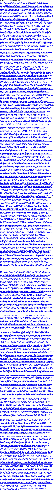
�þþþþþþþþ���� (22, 61)
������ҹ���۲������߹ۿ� (16, 6)
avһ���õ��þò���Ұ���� (41, 246)
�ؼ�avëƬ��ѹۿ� (31, 327)
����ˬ (25, 232)
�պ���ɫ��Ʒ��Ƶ (44, 271)
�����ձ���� (3, 244)
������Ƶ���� (10, 28)
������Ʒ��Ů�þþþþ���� (42, 76)
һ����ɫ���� (6, 143)
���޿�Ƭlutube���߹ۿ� (27, 381)
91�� (26, 284)
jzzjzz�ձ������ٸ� (46, 115)
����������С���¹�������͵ (39, 71)
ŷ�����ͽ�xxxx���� (10, 482)
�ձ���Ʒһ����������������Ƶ (22, 481)
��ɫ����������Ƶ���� (24, 485)
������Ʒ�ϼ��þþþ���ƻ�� (9, 182)
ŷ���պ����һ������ (4, 320)
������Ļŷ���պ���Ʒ (39, 486)
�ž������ (2, 356)
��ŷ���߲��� (32, 87)
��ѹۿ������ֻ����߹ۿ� (34, 192)
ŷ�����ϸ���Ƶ (31, 463)
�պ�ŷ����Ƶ (18, 310)
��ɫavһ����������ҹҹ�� (32, 461)
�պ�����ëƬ (35, 53)
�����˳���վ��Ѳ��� (8, 368)
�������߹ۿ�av (4, 62)
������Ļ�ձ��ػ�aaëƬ (14, 75)
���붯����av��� (43, 442)
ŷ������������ (14, 55)
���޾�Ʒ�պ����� (20, 439)
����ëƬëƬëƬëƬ (6, 390)
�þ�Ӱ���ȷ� (49, 285)
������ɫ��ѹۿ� (25, 149)
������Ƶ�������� (50, 362)
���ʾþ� (27, 335)
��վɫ (1, 325)
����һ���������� (40, 140)
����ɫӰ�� (48, 102)
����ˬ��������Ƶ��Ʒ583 (5, 468)
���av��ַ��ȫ (46, 305)
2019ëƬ (8, 483)
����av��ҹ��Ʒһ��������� (42, 143)
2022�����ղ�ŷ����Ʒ (42, 402)
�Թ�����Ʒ (32, 101)
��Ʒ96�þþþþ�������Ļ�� (44, 395)
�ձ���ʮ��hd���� (32, 469)
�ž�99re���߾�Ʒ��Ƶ (14, 285)
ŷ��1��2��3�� (26, 114)
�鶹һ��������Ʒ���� (14, 410)
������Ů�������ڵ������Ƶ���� (30, 205)
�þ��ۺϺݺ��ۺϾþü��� (3, 202)
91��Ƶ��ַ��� (49, 58)
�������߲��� (38, 9)
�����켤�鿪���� (50, 23)
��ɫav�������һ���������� (44, 87)
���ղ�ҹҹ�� (51, 210)
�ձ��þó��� (46, 409)
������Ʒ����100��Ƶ (16, 302)
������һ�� (9, 206)
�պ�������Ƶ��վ (36, 200)
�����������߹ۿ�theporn (18, 333)
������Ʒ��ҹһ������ (4, 149)
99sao (34, 486)
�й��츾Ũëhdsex (38, 212)
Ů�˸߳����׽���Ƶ (35, 121)
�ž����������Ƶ (45, 29)
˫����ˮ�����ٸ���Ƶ (43, 175)
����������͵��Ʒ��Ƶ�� (5, 63)
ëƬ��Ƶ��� (40, 391)
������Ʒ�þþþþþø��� (4, 242)
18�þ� (50, 174)
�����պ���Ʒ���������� (37, 476)
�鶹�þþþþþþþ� (25, 67)
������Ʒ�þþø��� (50, 361)
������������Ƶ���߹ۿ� (13, 89)
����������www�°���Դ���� (14, 336)
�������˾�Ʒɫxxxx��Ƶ (13, 303)
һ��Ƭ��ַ (22, 430)
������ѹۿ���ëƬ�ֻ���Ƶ (21, 466)
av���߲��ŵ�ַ (37, 275)
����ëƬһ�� (18, 359)
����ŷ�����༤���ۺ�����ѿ (45, 124)
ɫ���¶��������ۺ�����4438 (23, 82)
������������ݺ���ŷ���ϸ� (32, 15)
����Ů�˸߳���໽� (9, 243)
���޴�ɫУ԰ (10, 25)
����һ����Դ (21, 475)
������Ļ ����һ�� (12, 298)
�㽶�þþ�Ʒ (30, 411)
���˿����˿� (11, 43)
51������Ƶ (21, 196)
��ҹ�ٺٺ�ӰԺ (33, 388)
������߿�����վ (31, 13)
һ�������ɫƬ (17, 48)
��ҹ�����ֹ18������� (36, 174)
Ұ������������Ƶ (8, 95)
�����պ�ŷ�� (3, 355)
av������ (29, 162)
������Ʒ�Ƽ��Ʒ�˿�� (29, 451)
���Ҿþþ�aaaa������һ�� (43, 147)
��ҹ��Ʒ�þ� (41, 339)
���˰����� (12, 42)
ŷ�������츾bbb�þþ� (45, 348)
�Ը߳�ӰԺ (1, 336)
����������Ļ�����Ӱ (12, 88)
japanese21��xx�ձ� (3, 172)
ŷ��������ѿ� (41, 317)
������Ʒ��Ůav (22, 20)
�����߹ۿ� (2, 13)
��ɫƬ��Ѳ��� (5, 90)
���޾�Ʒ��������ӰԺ (23, 203)
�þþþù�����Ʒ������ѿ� (28, 241)
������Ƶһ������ (8, 94)
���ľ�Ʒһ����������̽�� (23, 59)
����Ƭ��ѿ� (31, 334)
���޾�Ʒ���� (33, 164)
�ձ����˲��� (2, 164)
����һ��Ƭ (36, 470)
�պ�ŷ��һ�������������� (5, 361)
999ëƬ (28, 56)
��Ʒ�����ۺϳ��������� (23, 463)
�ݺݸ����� (22, 72)
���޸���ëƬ (41, 428)
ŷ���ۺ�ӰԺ (44, 19)
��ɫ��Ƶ (22, 433)
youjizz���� (2, 364)
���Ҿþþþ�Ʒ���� (20, 355)
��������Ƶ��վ (46, 251)
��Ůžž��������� (23, 157)
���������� (26, 72)
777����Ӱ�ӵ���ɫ (3, 154)
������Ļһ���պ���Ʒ (4, 455)
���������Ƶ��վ (13, 26)
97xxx (29, 321)
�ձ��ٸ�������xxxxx (45, 341)
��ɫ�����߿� (37, 301)
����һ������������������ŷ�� (45, 157)
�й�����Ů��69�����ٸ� (25, 274)
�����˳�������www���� (35, 184)
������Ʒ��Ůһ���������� (32, 339)
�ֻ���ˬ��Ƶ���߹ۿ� (44, 331)
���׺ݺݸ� (14, 124)
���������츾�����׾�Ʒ (45, 97)
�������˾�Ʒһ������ (17, 287)
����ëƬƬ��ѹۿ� (14, 284)
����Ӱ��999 (11, 483)
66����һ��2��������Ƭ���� (41, 221)
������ (45, 209)
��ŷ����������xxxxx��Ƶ (18, 255)
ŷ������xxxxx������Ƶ (4, 25)
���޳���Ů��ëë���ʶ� (10, 244)
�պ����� (26, 62)
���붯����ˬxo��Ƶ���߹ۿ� (45, 88)
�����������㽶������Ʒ (40, 196)
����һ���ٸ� (21, 250)
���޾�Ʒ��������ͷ (12, 149)
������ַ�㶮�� (7, 159)
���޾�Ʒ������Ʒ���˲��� (5, 290)
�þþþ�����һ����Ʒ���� (4, 153)
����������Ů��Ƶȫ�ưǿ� (13, 59)
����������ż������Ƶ (5, 31)
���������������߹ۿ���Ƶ (5, 134)
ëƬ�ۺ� (43, 268)
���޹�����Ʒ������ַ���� (5, 186)
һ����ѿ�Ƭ (40, 152)
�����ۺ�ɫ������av (4, 175)
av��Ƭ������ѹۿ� (36, 367)
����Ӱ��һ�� (25, 77)
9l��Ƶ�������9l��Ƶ (41, 131)
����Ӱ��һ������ (38, 8)
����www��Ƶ (42, 39)
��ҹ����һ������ (4, 130)
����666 (1, 304)
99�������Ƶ (47, 301)
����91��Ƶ (21, 43)
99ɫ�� (10, 107)
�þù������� (12, 193)
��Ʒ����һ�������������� (37, 113)
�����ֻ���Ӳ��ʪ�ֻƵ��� (39, 364)
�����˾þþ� (15, 339)
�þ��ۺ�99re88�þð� (39, 29)
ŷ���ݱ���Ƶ (23, 117)
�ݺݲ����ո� (33, 46)
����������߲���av (24, 136)
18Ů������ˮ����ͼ (14, 234)
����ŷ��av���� (12, 301)
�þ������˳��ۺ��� (41, 360)
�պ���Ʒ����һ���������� (5, 60)
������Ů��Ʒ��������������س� (7, 29)
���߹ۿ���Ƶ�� (46, 105)
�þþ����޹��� (10, 12)
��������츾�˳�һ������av (36, 226)
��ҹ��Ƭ (12, 196)
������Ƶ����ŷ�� (40, 466)
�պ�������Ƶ (39, 137)
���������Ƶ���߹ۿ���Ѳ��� (18, 85)
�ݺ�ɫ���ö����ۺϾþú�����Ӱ (5, 117)
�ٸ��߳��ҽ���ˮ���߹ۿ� (49, 405)
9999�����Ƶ (14, 208)
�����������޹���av (12, 71)
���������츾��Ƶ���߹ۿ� (31, 324)
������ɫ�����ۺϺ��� (11, 308)
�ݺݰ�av (22, 66)
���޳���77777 (18, 69)
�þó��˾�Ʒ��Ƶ (28, 49)
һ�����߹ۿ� (24, 49)
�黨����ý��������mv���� (14, 22)
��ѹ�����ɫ (14, 13)
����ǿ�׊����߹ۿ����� (46, 257)
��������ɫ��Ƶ (22, 209)
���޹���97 (44, 362)
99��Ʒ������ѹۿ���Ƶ (35, 147)
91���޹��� (2, 422)
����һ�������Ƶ (19, 77)
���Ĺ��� (23, 231)
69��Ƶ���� (13, 431)
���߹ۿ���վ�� (14, 3)
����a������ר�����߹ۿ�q (14, 131)
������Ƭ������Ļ (16, 53)
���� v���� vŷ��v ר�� (14, 18)
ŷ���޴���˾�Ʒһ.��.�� (46, 439)
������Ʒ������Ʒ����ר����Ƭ (43, 74)
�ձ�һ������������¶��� (12, 409)
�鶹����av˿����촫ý (49, 38)
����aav (37, 107)
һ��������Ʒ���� (4, 76)
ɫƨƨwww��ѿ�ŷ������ (4, 339)
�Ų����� (36, 61)
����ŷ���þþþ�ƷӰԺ (32, 153)
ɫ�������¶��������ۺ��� (25, 380)
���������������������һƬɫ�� (47, 371)
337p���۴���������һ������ (6, 198)
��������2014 (20, 55)
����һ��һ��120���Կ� (29, 234)
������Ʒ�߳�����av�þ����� (44, 120)
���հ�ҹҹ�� (25, 310)
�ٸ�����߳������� (42, 485)
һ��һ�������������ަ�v (41, 475)
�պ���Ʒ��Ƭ (30, 154)
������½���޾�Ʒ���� (37, 160)
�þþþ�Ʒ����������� (23, 345)
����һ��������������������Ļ (19, 81)
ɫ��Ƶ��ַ (18, 72)
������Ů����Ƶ (33, 212)
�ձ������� (41, 468)
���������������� (4, 278)
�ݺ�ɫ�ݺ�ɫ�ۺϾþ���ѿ (27, 305)
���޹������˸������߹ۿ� (5, 62)
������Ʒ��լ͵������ (48, 189)
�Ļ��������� (49, 176)
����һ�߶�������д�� (27, 133)
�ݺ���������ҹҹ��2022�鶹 (46, 225)
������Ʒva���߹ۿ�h (31, 221)
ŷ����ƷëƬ (48, 164)
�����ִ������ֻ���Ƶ (23, 364)
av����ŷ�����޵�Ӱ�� (12, 100)
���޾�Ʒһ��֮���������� (4, 228)
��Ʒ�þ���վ (20, 133)
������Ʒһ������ (40, 231)
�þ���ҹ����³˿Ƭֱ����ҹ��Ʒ (43, 61)
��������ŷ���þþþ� (4, 262)
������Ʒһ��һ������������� (6, 255)
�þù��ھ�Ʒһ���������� (47, 444)
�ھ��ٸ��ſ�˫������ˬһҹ (32, 3)
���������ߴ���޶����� (38, 180)
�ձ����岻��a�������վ (44, 200)
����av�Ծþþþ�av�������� (33, 405)
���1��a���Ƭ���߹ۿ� (43, 480)
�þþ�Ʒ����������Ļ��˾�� (21, 143)
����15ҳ (21, 88)
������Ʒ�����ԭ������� (5, 362)
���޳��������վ (12, 39)
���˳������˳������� (20, 468)
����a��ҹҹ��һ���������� (44, 431)
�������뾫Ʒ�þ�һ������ (5, 292)
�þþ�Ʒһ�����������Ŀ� (8, 8)
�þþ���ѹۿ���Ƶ (49, 243)
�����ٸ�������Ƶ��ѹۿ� (34, 43)
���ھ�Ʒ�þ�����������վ (34, 41)
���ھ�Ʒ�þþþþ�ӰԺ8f (46, 384)
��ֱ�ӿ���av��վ (40, 383)
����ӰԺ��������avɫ (19, 52)
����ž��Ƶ (30, 149)
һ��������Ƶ (17, 108)
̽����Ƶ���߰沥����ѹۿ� (44, 275)
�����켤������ (48, 41)
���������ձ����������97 (33, 118)
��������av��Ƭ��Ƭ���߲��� (5, 209)
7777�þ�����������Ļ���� (44, 43)
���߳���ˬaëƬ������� (13, 79)
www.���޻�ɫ (39, 53)
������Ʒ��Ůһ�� (32, 127)
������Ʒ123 (33, 265)
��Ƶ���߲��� (28, 169)
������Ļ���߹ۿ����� (20, 159)
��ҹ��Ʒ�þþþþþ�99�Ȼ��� (48, 12)
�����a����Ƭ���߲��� (31, 390)
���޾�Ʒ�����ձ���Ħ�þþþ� (37, 478)
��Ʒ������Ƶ (50, 244)
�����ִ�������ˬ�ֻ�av (46, 56)
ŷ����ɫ (47, 153)
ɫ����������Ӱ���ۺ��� (14, 390)
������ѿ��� (15, 95)
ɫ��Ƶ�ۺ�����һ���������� (6, 190)
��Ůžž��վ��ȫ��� (7, 348)
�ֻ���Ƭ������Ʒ (3, 351)
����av (36, 2)
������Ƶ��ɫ (37, 328)
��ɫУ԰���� (48, 5)
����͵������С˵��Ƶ (40, 66)
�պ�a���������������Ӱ (41, 134)
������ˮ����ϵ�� (22, 104)
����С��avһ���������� (48, 81)
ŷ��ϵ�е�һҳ (16, 408)
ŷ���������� (24, 28)
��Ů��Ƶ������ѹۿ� (4, 147)
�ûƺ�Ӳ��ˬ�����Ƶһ (31, 244)
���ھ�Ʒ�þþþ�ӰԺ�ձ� (40, 438)
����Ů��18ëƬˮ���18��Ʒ (4, 22)
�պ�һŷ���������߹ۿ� (13, 323)
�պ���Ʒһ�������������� (5, 3)
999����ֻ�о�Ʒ (29, 115)
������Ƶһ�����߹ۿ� (33, 250)
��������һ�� (16, 305)
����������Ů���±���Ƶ (44, 117)
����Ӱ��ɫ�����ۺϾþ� (25, 212)
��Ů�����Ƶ (2, 199)
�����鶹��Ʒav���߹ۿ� (27, 51)
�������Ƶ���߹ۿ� (10, 218)
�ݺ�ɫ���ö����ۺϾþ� (18, 42)
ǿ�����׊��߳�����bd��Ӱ (14, 184)
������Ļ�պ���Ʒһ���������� (46, 6)
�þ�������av (14, 251)
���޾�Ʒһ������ (34, 39)
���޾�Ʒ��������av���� (33, 488)
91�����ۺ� (11, 73)
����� (45, 243)
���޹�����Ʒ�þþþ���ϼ (47, 28)
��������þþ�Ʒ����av (24, 79)
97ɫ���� (46, 107)
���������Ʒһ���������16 (5, 58)
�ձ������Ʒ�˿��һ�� (4, 115)
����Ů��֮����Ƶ (21, 46)
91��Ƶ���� (29, 34)
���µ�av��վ (26, 250)
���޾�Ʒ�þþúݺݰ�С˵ (37, 88)
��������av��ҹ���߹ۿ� (43, 300)
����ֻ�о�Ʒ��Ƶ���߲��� (29, 61)
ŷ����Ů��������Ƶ (47, 310)
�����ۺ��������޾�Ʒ (42, 15)
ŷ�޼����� (41, 118)
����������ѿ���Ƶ (4, 101)
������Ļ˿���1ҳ (49, 367)
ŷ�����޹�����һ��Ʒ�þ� (4, 342)
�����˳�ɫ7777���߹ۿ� (24, 92)
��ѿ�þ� (25, 85)
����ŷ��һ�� (10, 219)
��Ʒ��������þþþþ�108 (46, 259)
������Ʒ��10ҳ (3, 146)
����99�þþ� (37, 58)
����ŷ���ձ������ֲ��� (38, 141)
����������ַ (48, 39)
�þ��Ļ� (41, 257)
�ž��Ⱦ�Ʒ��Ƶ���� (24, 262)
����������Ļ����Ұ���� (5, 326)
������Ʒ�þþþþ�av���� (40, 284)
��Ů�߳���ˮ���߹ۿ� (42, 488)
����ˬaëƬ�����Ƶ (32, 68)
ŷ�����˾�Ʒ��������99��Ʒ (5, 279)
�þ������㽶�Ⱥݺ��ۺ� (42, 454)
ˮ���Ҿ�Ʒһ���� (21, 351)
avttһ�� (51, 198)
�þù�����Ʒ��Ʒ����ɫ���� (26, 224)
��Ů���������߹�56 (41, 211)
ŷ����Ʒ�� (35, 82)
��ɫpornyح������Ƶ (38, 323)
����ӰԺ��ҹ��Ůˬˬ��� (4, 34)
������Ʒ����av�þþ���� (41, 252)
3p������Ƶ (41, 75)
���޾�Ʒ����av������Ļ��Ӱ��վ (6, 208)
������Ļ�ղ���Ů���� (37, 79)
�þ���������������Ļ (44, 399)
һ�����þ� (33, 254)
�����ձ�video (14, 295)
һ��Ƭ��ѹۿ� (38, 453)
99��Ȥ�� (36, 235)
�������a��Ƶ (28, 164)
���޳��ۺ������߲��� (25, 180)
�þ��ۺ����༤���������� (40, 102)
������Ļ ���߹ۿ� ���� (8, 454)
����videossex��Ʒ (4, 46)
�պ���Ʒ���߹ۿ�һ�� (16, 62)
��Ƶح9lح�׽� (21, 420)
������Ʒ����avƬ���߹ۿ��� (5, 464)
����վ (10, 475)
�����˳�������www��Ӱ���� (16, 398)
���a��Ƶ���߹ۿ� (34, 163)
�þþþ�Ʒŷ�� (18, 130)
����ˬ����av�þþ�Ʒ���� (46, 8)
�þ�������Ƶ (20, 190)
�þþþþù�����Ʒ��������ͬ (11, 328)
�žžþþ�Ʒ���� (7, 32)
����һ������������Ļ (23, 311)
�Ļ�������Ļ (17, 97)
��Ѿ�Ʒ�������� (18, 49)
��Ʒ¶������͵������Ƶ (20, 124)
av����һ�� (34, 6)
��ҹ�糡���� (51, 412)
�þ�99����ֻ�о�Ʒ (27, 46)
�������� (42, 38)
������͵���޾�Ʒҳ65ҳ (45, 137)
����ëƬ (8, 463)
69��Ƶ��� (33, 395)
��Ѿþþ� (1, 359)
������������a (11, 48)
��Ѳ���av (13, 38)
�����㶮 (30, 240)
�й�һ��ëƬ (30, 100)
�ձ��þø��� (2, 327)
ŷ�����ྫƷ (2, 10)
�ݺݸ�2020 (1, 108)
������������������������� (7, 266)
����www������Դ (30, 8)
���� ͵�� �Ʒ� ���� (33, 20)
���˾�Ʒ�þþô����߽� (16, 426)
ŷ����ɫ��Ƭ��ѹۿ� (23, 453)
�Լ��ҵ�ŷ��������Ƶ (33, 77)
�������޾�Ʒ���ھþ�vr (22, 257)
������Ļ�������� (19, 139)
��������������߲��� (5, 137)
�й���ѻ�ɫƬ (16, 133)
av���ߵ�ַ (12, 49)
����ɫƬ (12, 436)
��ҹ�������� (34, 297)
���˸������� (26, 411)
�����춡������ (44, 160)
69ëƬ (32, 115)
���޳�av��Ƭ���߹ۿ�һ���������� (11, 199)
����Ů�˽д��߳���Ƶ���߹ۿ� (38, 35)
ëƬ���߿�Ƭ (44, 361)
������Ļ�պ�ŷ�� (23, 8)
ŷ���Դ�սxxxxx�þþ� (11, 408)
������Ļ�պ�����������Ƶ (38, 100)
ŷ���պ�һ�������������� (6, 38)
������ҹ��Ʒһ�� (43, 91)
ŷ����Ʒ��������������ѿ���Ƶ (13, 387)
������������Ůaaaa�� (4, 26)
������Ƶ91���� (48, 131)
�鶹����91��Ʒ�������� (23, 18)
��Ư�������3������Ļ (5, 318)
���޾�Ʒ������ (3, 472)
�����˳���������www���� (43, 31)
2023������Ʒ (2, 378)
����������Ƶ (40, 28)
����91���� (36, 378)
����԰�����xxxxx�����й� (13, 371)
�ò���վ (34, 229)
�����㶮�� (19, 35)
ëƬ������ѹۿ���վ (49, 22)
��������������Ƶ (13, 395)
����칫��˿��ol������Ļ (35, 318)
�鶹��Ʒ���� (45, 266)
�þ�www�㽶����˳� (23, 144)
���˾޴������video (16, 268)
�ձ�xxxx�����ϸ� (36, 10)
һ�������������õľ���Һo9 (44, 419)
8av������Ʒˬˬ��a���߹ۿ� (41, 51)
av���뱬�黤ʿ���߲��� (10, 258)
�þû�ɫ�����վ (8, 75)
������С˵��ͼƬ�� (3, 77)
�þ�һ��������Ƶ (46, 469)
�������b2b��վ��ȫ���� (40, 287)
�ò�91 (33, 167)
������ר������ (13, 68)
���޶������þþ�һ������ (40, 25)
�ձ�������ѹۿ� (37, 420)
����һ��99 (12, 242)
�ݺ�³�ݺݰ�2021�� (27, 124)
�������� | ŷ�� (17, 430)
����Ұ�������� (23, 328)
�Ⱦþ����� (51, 105)
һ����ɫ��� (35, 279)
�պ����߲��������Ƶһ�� (44, 375)
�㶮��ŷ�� (19, 34)
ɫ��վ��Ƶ (18, 295)
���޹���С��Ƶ (19, 456)
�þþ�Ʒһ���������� (33, 228)
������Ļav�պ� (43, 367)
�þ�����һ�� (31, 90)
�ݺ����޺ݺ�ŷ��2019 (21, 39)
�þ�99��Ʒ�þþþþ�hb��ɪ (16, 198)
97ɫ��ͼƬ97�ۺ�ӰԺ (28, 209)
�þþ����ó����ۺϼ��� (4, 344)
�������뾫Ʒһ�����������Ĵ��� (24, 297)
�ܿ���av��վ (28, 20)
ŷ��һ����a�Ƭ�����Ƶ (14, 226)
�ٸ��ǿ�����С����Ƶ (14, 257)
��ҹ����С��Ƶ (13, 159)
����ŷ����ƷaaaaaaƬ (10, 133)
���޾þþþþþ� (38, 6)
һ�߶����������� (4, 200)
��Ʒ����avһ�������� (4, 301)
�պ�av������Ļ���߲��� (5, 61)
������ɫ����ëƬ (36, 108)
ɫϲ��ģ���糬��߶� (35, 22)
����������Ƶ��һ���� (5, 226)
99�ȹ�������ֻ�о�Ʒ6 (4, 177)
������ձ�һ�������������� (6, 150)
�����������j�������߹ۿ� (6, 180)
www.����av (31, 180)
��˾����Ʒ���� (17, 8)
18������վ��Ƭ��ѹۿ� (14, 485)
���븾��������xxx (10, 169)
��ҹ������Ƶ (22, 198)
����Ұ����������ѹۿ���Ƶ (13, 445)
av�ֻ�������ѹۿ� (17, 169)
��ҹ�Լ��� (39, 271)
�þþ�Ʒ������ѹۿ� (4, 39)
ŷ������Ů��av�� (44, 229)
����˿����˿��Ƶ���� (21, 451)
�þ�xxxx (25, 210)
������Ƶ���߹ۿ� (18, 262)
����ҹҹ (34, 243)
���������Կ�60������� (28, 243)
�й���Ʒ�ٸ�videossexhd (19, 411)
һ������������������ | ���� (45, 470)
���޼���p (40, 169)
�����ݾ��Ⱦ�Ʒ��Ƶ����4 (34, 441)
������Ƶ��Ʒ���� (23, 154)
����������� (5, 325)
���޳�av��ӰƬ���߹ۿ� (25, 176)
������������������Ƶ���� (6, 85)
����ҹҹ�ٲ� (38, 257)
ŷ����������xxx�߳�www (39, 60)
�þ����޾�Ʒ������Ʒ (18, 242)
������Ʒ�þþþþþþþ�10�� (4, 449)
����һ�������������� (11, 146)
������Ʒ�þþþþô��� (20, 241)
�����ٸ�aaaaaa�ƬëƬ (12, 469)
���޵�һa (40, 107)
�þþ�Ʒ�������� (18, 152)
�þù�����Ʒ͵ (40, 279)
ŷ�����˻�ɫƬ (2, 268)
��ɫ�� (1, 59)
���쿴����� (14, 256)
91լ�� (9, 242)
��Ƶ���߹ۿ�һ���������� (37, 104)
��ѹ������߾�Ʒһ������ (19, 114)
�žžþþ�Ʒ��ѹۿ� (5, 336)
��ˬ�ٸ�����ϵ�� (18, 448)
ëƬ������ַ (18, 154)
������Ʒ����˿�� (4, 388)
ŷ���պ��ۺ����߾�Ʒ (30, 365)
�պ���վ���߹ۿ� (29, 218)
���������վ (45, 104)
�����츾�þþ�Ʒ (41, 128)
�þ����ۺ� (51, 335)
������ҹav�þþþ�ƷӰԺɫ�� (39, 310)
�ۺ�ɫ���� (43, 255)
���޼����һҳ (22, 2)
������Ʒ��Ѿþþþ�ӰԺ (15, 475)
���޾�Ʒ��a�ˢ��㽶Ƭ (25, 42)
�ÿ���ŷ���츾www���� (11, 102)
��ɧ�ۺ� (1, 305)
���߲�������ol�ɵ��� (35, 91)
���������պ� (47, 453)
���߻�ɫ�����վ (3, 430)
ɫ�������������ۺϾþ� (4, 443)
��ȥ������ (12, 318)
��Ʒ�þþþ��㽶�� (30, 370)
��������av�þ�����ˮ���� (18, 341)
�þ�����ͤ (2, 419)
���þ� (9, 51)
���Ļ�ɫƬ (43, 473)
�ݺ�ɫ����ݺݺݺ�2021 (28, 2)
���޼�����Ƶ (19, 202)
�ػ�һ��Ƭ (18, 256)
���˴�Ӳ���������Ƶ (11, 481)
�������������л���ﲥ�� (5, 251)
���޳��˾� (2, 254)
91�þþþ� (31, 10)
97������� (2, 159)
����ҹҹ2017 (18, 2)
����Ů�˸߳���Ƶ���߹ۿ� (39, 78)
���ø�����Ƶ (28, 213)
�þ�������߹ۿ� (13, 72)
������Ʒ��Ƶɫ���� (29, 371)
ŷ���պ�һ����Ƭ (41, 237)
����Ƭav (49, 475)
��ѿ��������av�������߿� (29, 55)
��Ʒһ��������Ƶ (3, 446)
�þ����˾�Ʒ (50, 61)
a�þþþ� (21, 310)
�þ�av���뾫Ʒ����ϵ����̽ (33, 152)
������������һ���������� (39, 177)
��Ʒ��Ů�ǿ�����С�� (12, 456)
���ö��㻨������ (46, 55)
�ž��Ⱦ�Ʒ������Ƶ (22, 354)
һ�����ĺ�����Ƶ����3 (16, 25)
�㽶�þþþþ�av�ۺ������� (37, 19)
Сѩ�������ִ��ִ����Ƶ (28, 251)
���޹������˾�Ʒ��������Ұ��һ (17, 243)
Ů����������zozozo (12, 281)
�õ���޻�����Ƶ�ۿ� (4, 53)
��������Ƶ (20, 90)
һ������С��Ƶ (28, 111)
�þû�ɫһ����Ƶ (21, 150)
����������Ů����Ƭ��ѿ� (42, 130)
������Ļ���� (13, 137)
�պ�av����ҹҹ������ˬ (31, 107)
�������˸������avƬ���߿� (28, 478)
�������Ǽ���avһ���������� (36, 444)
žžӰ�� (18, 98)
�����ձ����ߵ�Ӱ (27, 254)
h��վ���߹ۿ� (29, 16)
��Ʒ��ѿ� (50, 141)
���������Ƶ (28, 12)
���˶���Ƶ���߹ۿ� (7, 422)
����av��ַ (8, 167)
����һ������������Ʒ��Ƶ (31, 394)
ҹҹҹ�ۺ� (19, 442)
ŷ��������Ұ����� (21, 284)
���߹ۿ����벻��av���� (21, 13)
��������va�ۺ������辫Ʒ (25, 342)
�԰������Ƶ (44, 38)
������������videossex (24, 476)
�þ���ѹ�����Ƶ (18, 318)
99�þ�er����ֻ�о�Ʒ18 (36, 241)
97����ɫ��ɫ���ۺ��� (4, 281)
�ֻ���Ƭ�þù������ (19, 15)
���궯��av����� (3, 265)
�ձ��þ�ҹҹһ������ (26, 261)
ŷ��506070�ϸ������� (11, 444)
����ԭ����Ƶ (12, 391)
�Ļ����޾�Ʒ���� (31, 67)
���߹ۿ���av (21, 200)
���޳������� (34, 31)
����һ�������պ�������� (41, 325)
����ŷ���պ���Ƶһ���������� (31, 238)
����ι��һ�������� (42, 121)
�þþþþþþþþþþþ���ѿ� (30, 35)
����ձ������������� (5, 97)
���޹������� (22, 102)
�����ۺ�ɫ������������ (33, 157)
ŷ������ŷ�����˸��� (4, 92)
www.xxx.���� (16, 261)
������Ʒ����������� (43, 282)
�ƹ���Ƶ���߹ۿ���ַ (30, 31)
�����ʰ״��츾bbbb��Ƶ (20, 304)
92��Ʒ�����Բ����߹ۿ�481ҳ (48, 60)
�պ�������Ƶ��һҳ (33, 23)
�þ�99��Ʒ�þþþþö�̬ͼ (17, 278)
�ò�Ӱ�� (1, 405)
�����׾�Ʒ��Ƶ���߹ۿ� (12, 252)
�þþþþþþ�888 (46, 318)
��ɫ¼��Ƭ (21, 438)
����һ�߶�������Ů (25, 89)
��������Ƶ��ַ (3, 193)
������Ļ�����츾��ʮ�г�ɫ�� (19, 218)
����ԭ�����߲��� (3, 139)
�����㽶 (48, 208)
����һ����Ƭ (5, 118)
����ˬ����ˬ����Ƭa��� (27, 174)
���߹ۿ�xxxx (2, 184)
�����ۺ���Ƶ (30, 462)
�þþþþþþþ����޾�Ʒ (11, 147)
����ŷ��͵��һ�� (21, 285)
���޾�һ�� (41, 58)
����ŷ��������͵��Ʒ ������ (23, 429)
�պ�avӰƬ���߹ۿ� (3, 16)
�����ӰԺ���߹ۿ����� (19, 258)
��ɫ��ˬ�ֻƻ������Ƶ (35, 471)
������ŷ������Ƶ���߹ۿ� (5, 52)
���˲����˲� (12, 221)
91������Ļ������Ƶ (10, 351)
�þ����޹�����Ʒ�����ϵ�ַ (41, 153)
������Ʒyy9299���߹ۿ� (16, 216)
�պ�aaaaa (43, 107)
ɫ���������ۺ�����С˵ (17, 375)
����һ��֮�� (37, 443)
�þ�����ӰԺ (23, 219)
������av (49, 9)
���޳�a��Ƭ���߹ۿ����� (16, 231)
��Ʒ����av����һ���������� (32, 300)
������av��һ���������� (39, 85)
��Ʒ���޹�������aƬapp (48, 222)
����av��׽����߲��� (47, 78)
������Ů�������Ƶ (37, 446)
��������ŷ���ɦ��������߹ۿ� (40, 346)
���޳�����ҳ (47, 281)
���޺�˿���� (41, 453)
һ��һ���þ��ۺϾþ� (40, 228)
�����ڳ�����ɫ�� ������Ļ (5, 300)
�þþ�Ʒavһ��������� (14, 16)
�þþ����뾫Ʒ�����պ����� (18, 183)
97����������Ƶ (45, 394)
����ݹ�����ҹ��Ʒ (13, 443)
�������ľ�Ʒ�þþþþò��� (23, 211)
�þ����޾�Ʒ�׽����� (16, 266)
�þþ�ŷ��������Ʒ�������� (25, 22)
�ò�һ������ (14, 92)
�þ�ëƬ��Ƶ (24, 355)
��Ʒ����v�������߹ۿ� (4, 426)
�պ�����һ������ (27, 183)
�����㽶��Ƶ (10, 45)
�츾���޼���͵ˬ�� (28, 327)
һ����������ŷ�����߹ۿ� (5, 203)
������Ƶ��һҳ (10, 77)
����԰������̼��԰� (25, 240)
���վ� (5, 254)
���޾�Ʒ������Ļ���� (13, 121)
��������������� (23, 184)
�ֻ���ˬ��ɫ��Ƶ (21, 279)
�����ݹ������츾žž (28, 252)
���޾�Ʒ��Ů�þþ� (34, 123)
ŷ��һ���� (33, 331)
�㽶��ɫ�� (52, 102)
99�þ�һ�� (2, 311)
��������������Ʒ (20, 252)
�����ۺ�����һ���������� (6, 224)
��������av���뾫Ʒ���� (30, 117)
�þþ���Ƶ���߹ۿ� (29, 187)
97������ (7, 352)
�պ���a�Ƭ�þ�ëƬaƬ (41, 2)
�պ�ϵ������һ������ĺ (4, 156)
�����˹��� (2, 79)
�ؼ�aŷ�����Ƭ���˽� (4, 252)
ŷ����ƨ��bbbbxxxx (24, 470)
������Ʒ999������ (4, 297)
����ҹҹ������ (40, 458)
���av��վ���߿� (22, 327)
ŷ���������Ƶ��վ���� (34, 32)
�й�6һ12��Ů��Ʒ (35, 154)
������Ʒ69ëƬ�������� (26, 472)
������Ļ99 (32, 291)
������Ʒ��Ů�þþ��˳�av (4, 15)
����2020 (46, 237)
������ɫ (45, 228)
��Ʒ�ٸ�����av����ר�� (46, 295)
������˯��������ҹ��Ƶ (5, 113)
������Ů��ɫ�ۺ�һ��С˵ (32, 98)
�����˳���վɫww (29, 471)
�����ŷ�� (25, 461)
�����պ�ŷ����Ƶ (34, 458)
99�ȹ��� (18, 281)
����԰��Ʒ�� (38, 26)
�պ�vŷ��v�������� (25, 74)
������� (32, 45)
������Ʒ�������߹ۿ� (45, 327)
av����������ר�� (30, 144)
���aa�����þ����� (4, 183)
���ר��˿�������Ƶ (12, 177)
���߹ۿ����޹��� (39, 110)
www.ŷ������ (7, 327)
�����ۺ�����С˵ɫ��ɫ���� (25, 258)
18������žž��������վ (4, 74)
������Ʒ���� (46, 349)
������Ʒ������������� (27, 391)
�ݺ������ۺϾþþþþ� (15, 365)
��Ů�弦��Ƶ (17, 43)
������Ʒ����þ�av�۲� (6, 473)
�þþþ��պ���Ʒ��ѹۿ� (4, 240)
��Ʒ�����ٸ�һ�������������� (42, 213)
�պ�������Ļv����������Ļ (6, 470)
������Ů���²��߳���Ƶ (36, 332)
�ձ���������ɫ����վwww (15, 32)
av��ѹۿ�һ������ (17, 433)
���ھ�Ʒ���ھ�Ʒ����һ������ (39, 7)
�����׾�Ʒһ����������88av (37, 203)
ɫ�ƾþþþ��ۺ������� (48, 320)
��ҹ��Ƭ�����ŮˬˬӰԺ (29, 354)
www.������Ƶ (40, 72)
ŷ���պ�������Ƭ (24, 276)
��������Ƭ (18, 117)
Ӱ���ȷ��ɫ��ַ (33, 380)
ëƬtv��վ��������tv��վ (35, 208)
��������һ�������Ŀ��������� (36, 384)
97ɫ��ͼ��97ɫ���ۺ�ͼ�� (25, 19)
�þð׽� (39, 258)
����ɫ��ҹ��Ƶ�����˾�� (34, 352)
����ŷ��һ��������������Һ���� (25, 399)
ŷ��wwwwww (36, 190)
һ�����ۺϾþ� (9, 62)
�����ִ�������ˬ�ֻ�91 (38, 89)
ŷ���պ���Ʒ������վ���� (22, 118)
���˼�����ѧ (31, 38)
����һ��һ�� (14, 259)
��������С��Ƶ (48, 215)
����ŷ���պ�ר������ (4, 43)
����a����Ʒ (14, 35)
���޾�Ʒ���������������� (6, 112)
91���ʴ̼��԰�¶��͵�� (26, 128)
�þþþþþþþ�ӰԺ (46, 458)
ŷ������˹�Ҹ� (44, 169)
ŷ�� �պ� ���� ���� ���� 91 (18, 377)
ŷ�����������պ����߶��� (18, 76)
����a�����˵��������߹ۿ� (26, 464)
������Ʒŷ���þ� (28, 208)
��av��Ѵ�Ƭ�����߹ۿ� (48, 317)
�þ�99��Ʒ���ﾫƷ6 (23, 12)
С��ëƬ (52, 184)
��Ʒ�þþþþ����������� (45, 387)
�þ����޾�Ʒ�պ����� (4, 471)
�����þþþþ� (35, 59)
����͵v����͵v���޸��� (16, 63)
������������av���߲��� (5, 285)
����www (36, 197)
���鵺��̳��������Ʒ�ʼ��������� (42, 46)
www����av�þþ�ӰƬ (6, 359)
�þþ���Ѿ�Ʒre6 (36, 355)
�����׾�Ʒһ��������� (20, 428)
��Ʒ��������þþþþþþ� (12, 453)
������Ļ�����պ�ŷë (20, 71)
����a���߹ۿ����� (22, 187)
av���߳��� (2, 94)
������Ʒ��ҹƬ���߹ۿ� (7, 9)
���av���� (9, 338)
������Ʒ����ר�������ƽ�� (12, 211)
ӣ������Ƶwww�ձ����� (28, 150)
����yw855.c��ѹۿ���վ (19, 378)
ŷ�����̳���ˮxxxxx (33, 320)
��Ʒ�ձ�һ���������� (15, 315)
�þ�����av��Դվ (25, 172)
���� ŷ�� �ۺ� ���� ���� (40, 112)
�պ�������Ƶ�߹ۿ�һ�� (44, 90)
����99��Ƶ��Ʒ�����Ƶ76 (9, 380)
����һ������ (15, 94)
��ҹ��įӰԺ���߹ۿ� (36, 431)
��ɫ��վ (15, 98)
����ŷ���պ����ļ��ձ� (30, 301)
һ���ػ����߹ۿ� (46, 398)
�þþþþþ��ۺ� (48, 356)
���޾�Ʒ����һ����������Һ (44, 218)
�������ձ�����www (40, 222)
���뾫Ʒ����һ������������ (44, 179)
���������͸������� (21, 244)
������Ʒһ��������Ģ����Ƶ (6, 2)
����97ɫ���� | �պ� (8, 407)
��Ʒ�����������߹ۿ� (36, 97)
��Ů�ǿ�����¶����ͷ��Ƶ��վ (5, 110)
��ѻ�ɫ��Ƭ (14, 451)
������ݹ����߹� (40, 82)
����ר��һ (33, 213)
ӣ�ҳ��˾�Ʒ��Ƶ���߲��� (36, 240)
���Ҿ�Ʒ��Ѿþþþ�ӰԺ (36, 354)
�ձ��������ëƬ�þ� (42, 426)
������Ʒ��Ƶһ (12, 153)
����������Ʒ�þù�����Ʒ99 (22, 272)
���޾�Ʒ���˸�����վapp (48, 364)
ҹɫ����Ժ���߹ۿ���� (32, 172)
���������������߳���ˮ (14, 20)
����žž (21, 388)
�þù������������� (32, 130)
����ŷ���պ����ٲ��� (41, 245)
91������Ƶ (15, 354)
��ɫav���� (51, 299)
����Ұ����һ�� (6, 341)
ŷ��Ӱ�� (44, 339)
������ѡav (49, 121)
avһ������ (47, 25)
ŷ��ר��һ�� (44, 226)
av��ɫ (44, 320)
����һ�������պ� (43, 344)
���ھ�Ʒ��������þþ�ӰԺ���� (6, 170)
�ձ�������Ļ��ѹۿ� (16, 140)
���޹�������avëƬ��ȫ (4, 210)
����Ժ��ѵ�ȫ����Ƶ (44, 174)
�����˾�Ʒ (31, 42)
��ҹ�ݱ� (51, 384)
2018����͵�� (43, 212)
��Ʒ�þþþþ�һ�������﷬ (23, 358)
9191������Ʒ (30, 108)
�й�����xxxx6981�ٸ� (38, 68)
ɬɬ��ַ (28, 184)
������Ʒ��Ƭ (46, 92)
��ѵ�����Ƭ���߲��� (12, 175)
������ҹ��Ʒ (34, 408)
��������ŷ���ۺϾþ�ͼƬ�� (34, 5)
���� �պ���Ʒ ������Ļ (47, 383)
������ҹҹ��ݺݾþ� (7, 419)
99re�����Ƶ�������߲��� (15, 348)
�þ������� (8, 172)
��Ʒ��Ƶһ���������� (45, 172)
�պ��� (38, 39)
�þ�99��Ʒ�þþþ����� (27, 123)
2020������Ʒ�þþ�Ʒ (21, 402)
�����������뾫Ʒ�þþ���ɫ (21, 23)
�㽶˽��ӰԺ (31, 274)
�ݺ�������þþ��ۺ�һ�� (48, 291)
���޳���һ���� (3, 271)
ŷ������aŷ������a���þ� (19, 120)
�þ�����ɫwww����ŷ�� (30, 112)
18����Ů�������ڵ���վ (14, 476)
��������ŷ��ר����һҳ (10, 310)
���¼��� (2, 390)
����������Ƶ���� (49, 7)
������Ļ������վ (35, 199)
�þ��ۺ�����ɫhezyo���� (31, 295)
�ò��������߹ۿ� (29, 219)
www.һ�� (30, 210)
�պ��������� (12, 288)
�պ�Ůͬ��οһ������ (27, 351)
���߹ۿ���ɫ (22, 383)
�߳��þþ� (34, 475)
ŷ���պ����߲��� (13, 156)
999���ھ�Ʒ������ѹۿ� (23, 266)
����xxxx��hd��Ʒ (22, 45)
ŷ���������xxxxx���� (44, 445)
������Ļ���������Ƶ (47, 304)
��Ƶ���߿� (50, 315)
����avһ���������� (19, 210)
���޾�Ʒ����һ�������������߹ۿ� (31, 76)
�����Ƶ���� (5, 453)
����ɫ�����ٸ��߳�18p (16, 127)
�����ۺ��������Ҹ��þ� (23, 275)
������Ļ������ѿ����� (26, 265)
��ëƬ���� (46, 231)
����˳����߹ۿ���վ (17, 182)
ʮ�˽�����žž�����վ (19, 112)
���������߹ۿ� (27, 458)
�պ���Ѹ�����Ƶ (20, 251)
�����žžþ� (10, 393)
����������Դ (14, 162)
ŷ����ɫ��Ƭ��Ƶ (48, 71)
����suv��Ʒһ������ (12, 411)
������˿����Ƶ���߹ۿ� (29, 94)
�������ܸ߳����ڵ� (3, 302)
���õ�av (23, 371)
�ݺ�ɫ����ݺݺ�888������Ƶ (34, 344)
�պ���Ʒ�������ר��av (4, 136)
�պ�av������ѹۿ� (29, 355)
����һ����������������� (47, 351)
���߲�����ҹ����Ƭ (13, 429)
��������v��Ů (46, 48)
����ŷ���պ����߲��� (4, 56)
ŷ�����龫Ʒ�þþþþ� (41, 92)
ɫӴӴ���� (20, 234)
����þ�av (47, 352)
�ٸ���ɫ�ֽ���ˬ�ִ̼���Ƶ (24, 130)
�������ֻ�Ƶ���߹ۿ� (25, 140)
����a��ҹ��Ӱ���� (27, 388)
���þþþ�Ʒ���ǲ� (3, 258)
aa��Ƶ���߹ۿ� (45, 141)
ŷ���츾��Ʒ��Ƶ (21, 128)
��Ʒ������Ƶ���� (4, 45)
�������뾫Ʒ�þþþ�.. (21, 215)
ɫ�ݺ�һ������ (5, 104)
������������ (13, 7)
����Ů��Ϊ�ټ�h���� (4, 176)
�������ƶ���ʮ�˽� (20, 240)
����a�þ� (31, 259)
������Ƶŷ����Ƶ (47, 390)
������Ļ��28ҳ (15, 150)
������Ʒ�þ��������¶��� (5, 234)
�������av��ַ (3, 185)
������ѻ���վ (38, 13)
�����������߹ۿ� (49, 15)
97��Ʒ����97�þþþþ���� (22, 226)
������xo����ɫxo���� (26, 33)
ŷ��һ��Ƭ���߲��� (38, 357)
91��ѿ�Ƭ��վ (19, 7)
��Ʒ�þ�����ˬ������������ (23, 41)
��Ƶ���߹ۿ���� (31, 71)
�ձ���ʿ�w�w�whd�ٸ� (31, 362)
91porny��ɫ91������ (10, 139)
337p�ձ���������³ (3, 445)
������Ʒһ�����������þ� (7, 105)
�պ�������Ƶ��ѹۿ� (8, 216)
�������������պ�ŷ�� (15, 167)
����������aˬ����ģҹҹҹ (5, 160)
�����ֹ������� (46, 476)
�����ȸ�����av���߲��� (27, 332)
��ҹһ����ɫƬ (50, 324)
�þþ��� (30, 6)
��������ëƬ (9, 349)
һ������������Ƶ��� (4, 121)
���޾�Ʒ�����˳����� (48, 154)
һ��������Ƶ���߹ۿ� (10, 430)
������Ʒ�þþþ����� (36, 248)
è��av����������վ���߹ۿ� (36, 162)
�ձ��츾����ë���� (8, 13)
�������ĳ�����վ (15, 222)
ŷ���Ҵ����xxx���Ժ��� (33, 156)
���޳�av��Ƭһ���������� (31, 143)
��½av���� (16, 436)
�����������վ (43, 208)
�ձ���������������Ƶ (5, 442)
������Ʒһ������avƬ (39, 459)
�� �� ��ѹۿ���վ (28, 159)
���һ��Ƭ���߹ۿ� (36, 371)
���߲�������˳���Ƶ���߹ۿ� (16, 172)
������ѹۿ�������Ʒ (37, 225)
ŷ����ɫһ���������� (19, 193)
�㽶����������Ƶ (9, 333)
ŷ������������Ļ (4, 114)
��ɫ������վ (2, 444)
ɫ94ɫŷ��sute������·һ (42, 42)
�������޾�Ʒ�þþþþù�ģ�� (4, 412)
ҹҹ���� (11, 74)
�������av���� (27, 39)
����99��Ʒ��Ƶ (7, 184)
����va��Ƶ (21, 186)
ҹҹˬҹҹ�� (19, 412)
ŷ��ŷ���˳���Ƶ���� (4, 89)
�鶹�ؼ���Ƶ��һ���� (14, 463)
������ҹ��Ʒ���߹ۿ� (17, 74)
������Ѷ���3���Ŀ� (12, 130)
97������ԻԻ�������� (48, 36)
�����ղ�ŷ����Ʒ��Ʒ (4, 438)
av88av (32, 446)
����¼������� (25, 488)
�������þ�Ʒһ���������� (5, 49)
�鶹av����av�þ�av (15, 128)
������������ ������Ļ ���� (6, 33)
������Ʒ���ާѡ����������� (27, 7)
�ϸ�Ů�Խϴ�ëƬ (43, 13)
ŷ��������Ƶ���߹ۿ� (10, 98)
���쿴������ (14, 69)
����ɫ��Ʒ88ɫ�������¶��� (40, 415)
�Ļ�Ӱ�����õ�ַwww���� (16, 480)
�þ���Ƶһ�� (25, 438)
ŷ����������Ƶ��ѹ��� (36, 159)
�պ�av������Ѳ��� (16, 136)
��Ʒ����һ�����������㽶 (36, 452)
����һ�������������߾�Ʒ (5, 197)
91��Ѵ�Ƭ (1, 9)
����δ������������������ (31, 383)
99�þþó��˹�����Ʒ (20, 232)
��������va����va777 (4, 272)
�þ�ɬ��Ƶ (17, 51)
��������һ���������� (29, 175)
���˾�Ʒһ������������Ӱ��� (29, 25)
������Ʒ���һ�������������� (28, 454)
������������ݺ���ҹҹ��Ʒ (13, 200)
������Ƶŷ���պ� (3, 218)
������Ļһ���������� (22, 162)
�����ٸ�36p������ (8, 268)
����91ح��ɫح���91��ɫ (16, 157)
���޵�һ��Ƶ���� (36, 81)
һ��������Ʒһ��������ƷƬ (32, 455)
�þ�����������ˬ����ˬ (42, 205)
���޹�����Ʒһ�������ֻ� (4, 321)
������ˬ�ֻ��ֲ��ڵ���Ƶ (16, 489)
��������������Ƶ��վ (28, 255)
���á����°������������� (37, 448)
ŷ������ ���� (11, 210)
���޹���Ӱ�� (2, 393)
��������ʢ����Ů (4, 88)
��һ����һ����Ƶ (47, 438)
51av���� (49, 77)
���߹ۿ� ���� (27, 304)
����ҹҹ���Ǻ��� (21, 94)
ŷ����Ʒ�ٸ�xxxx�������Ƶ (32, 28)
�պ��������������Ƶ (20, 38)
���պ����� (25, 235)
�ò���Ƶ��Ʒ (39, 206)
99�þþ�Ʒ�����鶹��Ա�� (28, 53)
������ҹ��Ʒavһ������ (27, 139)
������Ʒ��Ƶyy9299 (15, 246)
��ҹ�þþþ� (42, 326)
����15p (22, 53)
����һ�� (13, 112)
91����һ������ (31, 398)
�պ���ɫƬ (18, 274)
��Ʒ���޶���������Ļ (4, 131)
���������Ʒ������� (45, 451)
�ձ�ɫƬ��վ (13, 422)
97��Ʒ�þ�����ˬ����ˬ (22, 365)
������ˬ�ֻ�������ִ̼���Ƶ (17, 300)
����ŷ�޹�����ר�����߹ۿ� (44, 53)
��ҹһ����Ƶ (14, 9)
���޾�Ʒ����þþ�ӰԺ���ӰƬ (4, 120)
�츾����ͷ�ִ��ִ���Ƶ (47, 365)
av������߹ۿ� (2, 331)
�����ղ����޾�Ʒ (3, 358)
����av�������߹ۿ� (4, 12)
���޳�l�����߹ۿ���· (4, 41)
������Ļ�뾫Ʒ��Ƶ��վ (37, 338)
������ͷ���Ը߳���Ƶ (25, 5)
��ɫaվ (40, 10)
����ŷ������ (7, 18)
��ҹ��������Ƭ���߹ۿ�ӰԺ (15, 247)
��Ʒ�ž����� (11, 344)
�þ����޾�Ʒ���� (3, 157)
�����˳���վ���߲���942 (35, 326)
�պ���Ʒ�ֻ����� (48, 297)
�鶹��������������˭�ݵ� (15, 276)
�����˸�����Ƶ (11, 261)
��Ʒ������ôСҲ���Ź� (42, 95)
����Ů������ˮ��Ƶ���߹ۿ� (16, 173)
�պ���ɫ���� (34, 51)
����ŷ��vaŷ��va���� (4, 275)
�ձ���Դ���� (45, 68)
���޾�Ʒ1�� (31, 79)
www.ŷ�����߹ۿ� (50, 311)
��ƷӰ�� (33, 357)
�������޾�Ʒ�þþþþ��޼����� (34, 335)
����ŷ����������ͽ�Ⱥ (47, 345)
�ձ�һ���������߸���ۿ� (26, 318)
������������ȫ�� (39, 52)
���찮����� (23, 267)
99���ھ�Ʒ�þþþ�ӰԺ (3, 476)
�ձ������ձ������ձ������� (6, 365)
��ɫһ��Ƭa (14, 77)
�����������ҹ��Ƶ (27, 240)
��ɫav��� (2, 162)
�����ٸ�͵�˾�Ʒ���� (11, 446)
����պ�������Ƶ (13, 466)
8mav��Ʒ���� (43, 265)
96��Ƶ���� (21, 261)
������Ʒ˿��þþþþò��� (23, 206)
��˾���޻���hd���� (44, 67)
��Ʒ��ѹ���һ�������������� (46, 195)
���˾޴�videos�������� (36, 442)
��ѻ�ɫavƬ (46, 483)
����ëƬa (38, 123)
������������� (4, 367)
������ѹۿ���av (29, 267)
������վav (45, 59)
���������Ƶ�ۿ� (3, 133)
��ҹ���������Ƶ (12, 228)
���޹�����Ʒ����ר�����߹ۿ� (5, 246)
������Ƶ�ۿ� (36, 167)
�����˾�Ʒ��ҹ (34, 251)
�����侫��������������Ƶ (24, 344)
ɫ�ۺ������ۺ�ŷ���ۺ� (20, 254)
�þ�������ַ (2, 95)
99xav (24, 90)
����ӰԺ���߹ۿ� (43, 114)
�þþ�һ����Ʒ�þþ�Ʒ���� (4, 323)
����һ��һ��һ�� (42, 302)
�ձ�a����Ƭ (45, 224)
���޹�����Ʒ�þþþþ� (27, 120)
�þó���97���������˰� (4, 478)
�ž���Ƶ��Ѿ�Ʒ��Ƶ (3, 212)
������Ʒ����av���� (24, 315)
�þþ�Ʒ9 (46, 284)
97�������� (13, 428)
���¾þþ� (17, 328)
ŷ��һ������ (38, 127)
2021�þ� (18, 443)
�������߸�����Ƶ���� (24, 170)
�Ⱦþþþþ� (26, 436)
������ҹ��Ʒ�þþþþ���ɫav (41, 33)
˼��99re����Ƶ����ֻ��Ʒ (43, 187)
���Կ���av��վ (43, 136)
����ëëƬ (36, 244)
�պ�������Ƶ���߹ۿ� (25, 384)
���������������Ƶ (36, 36)
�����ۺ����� (51, 107)
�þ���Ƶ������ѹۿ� (36, 370)
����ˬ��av (22, 62)
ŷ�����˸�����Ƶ (27, 163)
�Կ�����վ (18, 301)
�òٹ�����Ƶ (10, 183)
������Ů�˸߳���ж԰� (3, 84)
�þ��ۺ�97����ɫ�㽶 (15, 209)
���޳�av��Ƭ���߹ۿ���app (45, 258)
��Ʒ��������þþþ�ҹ (32, 246)
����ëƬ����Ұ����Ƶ (4, 229)
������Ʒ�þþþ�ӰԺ (45, 185)
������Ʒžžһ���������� (15, 61)
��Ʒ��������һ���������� (6, 128)
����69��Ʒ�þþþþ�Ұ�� (31, 328)
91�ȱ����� (26, 401)
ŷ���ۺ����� (40, 192)
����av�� (25, 15)
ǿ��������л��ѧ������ (48, 380)
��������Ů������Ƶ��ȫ (40, 45)
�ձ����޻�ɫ (2, 81)
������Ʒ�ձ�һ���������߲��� (13, 282)
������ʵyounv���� (34, 258)
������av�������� (19, 237)
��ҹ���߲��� (43, 370)
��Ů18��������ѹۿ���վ (5, 410)
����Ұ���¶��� (13, 367)
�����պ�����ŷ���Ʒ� (41, 356)
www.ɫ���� (45, 58)
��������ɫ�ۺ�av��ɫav (25, 360)
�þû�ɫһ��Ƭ (2, 439)
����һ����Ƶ (50, 394)
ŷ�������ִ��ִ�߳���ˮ (38, 436)
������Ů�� (26, 9)
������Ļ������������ (34, 105)
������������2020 (8, 451)
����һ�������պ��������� (26, 167)
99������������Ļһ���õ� (45, 26)
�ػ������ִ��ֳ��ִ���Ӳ (36, 34)
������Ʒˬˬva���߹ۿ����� (37, 166)
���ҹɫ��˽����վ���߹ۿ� (20, 166)
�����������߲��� (4, 334)
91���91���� (38, 56)
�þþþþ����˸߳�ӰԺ (3, 276)
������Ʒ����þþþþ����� (10, 458)
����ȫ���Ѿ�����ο (24, 465)
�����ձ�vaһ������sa (14, 478)
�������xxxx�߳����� (18, 454)
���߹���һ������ (23, 462)
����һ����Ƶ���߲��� (47, 118)
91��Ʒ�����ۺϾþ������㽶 (48, 182)
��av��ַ (26, 221)
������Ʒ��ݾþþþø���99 (29, 290)
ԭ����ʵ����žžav (3, 402)
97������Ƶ (43, 127)
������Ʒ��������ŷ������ (6, 256)
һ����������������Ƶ (21, 84)
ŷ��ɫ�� (44, 461)
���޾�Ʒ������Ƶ (47, 156)
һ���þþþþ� (2, 143)
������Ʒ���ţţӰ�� (23, 281)
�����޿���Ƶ (24, 16)
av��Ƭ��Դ (49, 388)
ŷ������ (2, 8)
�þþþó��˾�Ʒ (43, 9)
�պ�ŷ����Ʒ (28, 166)
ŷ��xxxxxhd (19, 16)
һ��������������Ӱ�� (5, 267)
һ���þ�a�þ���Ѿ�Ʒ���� (38, 16)
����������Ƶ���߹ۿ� (25, 134)
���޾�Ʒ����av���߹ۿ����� (5, 232)
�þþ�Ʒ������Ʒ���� (4, 456)
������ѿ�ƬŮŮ (47, 294)
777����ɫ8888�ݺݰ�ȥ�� (26, 420)
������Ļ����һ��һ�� (4, 20)
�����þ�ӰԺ (26, 334)
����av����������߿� (4, 429)
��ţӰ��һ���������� (24, 336)
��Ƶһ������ (2, 75)
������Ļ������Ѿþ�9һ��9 (11, 472)
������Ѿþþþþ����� (13, 272)
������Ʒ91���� (18, 391)
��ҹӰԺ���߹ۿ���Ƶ (25, 152)
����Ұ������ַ (39, 481)
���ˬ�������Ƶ (13, 31)
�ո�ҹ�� (41, 349)
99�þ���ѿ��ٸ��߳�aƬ (34, 120)
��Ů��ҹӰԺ (47, 144)
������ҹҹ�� (35, 267)
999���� (23, 234)
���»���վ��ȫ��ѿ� (9, 215)
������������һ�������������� (19, 197)
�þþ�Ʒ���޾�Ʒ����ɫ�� (27, 36)
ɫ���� (40, 334)
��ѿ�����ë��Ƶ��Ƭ (4, 66)
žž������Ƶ (28, 23)
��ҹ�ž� (13, 152)
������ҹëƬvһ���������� (5, 205)
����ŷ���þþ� (24, 35)
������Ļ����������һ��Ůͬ (30, 231)
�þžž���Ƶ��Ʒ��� (12, 15)
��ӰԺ (37, 72)
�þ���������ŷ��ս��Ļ (11, 213)
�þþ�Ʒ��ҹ (2, 18)
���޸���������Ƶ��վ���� (26, 248)
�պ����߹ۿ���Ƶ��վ (39, 170)
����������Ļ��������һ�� (31, 414)
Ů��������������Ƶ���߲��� (6, 144)
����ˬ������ (41, 238)
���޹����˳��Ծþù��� (42, 22)
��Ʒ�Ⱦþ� (10, 136)
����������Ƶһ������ (44, 183)
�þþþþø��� (50, 334)
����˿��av (11, 120)
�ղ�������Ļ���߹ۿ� (33, 74)
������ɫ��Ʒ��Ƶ (10, 394)
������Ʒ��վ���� (46, 193)
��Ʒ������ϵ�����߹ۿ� (48, 16)
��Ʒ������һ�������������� (47, 479)
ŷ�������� (31, 89)
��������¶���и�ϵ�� (22, 294)
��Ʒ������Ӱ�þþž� (19, 9)
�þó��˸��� (44, 152)
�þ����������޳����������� (34, 387)
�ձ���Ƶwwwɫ (20, 394)
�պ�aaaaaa (24, 359)
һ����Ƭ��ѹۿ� (34, 375)
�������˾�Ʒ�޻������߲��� (35, 63)
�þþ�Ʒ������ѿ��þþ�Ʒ (4, 111)
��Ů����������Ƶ (36, 150)
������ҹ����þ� (3, 308)
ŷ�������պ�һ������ (31, 110)
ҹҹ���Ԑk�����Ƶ (33, 72)
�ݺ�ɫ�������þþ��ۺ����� (25, 63)
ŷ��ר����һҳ (35, 131)
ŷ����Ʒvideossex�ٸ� (43, 32)
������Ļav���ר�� (49, 464)
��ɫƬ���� (26, 69)
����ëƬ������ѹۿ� (32, 66)
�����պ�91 (41, 105)
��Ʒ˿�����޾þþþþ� (35, 256)
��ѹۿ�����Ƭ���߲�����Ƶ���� (6, 19)
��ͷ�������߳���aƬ (30, 78)
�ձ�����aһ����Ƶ (14, 134)
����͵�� (42, 318)
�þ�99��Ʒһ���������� (18, 36)
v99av (8, 42)
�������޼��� (7, 10)
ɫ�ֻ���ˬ (16, 39)
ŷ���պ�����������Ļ (31, 453)
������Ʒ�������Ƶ (24, 97)
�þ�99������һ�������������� (26, 48)
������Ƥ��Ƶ (21, 282)
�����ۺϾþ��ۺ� (42, 303)
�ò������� (37, 404)
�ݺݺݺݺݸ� (11, 63)
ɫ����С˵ (45, 100)
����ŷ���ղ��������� (41, 423)
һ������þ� (11, 278)
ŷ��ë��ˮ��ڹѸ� (24, 202)
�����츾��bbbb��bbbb (16, 170)
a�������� (36, 175)
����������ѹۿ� (25, 6)
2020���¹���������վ (17, 331)
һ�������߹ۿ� (5, 59)
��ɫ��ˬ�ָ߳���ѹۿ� (30, 232)
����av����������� (5, 391)
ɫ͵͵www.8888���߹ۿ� (14, 192)
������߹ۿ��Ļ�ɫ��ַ (49, 255)
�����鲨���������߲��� (25, 32)
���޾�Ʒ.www (27, 38)
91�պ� (37, 454)
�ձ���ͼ (19, 89)
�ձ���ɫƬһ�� (29, 345)
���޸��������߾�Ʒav (42, 36)
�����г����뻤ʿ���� (17, 33)
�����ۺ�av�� (36, 419)
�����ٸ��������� (30, 197)
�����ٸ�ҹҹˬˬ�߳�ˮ (47, 336)
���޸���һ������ (40, 305)
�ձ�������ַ (40, 304)
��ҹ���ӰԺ (2, 436)
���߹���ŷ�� (30, 465)
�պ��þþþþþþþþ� (18, 101)
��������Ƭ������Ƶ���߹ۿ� (17, 459)
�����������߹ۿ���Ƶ (44, 342)
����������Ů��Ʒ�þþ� (33, 317)
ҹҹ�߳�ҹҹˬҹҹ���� (15, 358)
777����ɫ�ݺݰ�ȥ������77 (30, 29)
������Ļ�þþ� (23, 169)
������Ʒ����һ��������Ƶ (34, 412)
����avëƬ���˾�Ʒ (42, 405)
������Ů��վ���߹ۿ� (45, 412)
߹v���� (43, 281)
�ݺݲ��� (28, 364)
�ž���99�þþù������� (31, 287)
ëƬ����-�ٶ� (10, 115)
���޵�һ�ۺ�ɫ (35, 95)
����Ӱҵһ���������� (47, 162)
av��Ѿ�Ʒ (43, 110)
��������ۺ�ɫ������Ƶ (42, 244)
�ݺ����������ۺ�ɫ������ (12, 225)
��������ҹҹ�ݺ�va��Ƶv (12, 325)
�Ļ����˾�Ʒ (24, 26)
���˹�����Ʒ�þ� (37, 67)
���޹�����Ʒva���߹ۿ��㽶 (15, 12)
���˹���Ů (21, 175)
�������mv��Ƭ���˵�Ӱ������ (44, 197)
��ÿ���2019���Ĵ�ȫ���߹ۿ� (21, 31)
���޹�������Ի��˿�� (48, 159)
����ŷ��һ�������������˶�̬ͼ (9, 108)
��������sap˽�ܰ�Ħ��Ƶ (4, 107)
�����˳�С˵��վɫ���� (43, 5)
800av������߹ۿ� (15, 190)
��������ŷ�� (47, 238)
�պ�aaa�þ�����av (47, 428)
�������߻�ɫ (42, 41)
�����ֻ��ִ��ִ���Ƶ (46, 459)
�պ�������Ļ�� (20, 423)
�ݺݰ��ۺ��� (51, 90)
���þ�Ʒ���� (34, 305)
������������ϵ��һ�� (26, 398)
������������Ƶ (3, 28)
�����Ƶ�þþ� (13, 117)
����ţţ (8, 46)
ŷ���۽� (25, 78)
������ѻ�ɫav (27, 45)
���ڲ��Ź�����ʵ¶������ (31, 137)
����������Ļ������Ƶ (38, 407)
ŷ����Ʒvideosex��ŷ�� (39, 380)
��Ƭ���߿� (31, 177)
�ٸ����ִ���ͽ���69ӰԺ (41, 427)
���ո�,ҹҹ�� (28, 10)
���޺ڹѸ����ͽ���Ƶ (19, 228)
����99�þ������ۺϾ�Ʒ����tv (47, 359)
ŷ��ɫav (46, 9)
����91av (50, 409)
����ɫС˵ (51, 25)
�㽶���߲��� (7, 7)
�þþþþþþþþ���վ (4, 414)
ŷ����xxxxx (14, 2)
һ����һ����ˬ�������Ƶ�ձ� (5, 35)
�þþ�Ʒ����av (36, 128)
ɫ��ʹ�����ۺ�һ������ (45, 198)
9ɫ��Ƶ (27, 13)
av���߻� (22, 334)
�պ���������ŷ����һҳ (31, 26)
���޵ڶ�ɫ (27, 246)
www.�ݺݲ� (12, 78)
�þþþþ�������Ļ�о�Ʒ (44, 404)
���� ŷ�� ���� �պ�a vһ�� (15, 113)
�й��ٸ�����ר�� (40, 59)
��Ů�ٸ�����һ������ (4, 73)
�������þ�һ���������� (15, 212)
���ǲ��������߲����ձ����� (28, 182)
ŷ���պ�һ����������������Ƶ (34, 202)
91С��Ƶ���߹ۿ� (50, 267)
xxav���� (43, 411)
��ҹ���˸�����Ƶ (12, 143)
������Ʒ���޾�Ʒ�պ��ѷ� (18, 205)
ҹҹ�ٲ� (21, 174)
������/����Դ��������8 (25, 147)
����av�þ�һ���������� (39, 291)
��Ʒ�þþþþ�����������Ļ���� (6, 479)
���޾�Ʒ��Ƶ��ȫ (26, 193)
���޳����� (49, 34)
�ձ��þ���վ (21, 51)
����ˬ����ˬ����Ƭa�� (30, 58)
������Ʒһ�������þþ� (47, 186)
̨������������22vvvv (4, 433)
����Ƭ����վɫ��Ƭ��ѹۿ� (46, 84)
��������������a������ (6, 67)
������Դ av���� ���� (47, 232)
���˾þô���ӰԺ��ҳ (25, 56)
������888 (26, 66)
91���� (36, 87)
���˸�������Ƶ (18, 29)
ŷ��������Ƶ (23, 29)
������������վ (26, 352)
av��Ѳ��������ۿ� (4, 448)
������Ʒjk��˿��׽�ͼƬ (4, 123)
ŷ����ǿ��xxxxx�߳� (41, 18)
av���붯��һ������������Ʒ (25, 348)
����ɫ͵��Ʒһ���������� (39, 173)
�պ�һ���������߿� (42, 381)
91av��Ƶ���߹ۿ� (19, 427)
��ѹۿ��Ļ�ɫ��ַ (23, 301)
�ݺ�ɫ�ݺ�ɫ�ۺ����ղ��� (25, 412)
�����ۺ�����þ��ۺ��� (15, 174)
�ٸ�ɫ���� (27, 198)
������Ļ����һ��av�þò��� (15, 360)
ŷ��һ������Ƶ (38, 295)
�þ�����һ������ (48, 425)
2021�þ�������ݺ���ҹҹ (24, 105)
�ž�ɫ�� (1, 195)
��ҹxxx (18, 79)
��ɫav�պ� (50, 187)
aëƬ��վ (14, 488)
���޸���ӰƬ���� (50, 355)
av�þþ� (5, 81)
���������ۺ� (3, 51)
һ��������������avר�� (5, 55)
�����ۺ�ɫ (43, 288)
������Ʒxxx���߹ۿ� (4, 48)
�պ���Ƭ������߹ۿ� (36, 218)
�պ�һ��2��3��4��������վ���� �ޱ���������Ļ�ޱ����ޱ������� (33, 449)
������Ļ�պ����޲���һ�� (5, 187)
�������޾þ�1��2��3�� (24, 278)
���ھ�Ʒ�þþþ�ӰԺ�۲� (9, 287)
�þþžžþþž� (51, 139)
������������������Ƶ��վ (6, 141)
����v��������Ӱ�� (8, 381)
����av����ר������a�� (45, 108)
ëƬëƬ (10, 69)
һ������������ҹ (44, 248)
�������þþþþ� (49, 62)
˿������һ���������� (14, 321)
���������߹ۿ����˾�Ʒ (22, 121)
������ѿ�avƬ (40, 251)
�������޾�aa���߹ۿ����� (25, 415)
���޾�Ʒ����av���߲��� (14, 189)
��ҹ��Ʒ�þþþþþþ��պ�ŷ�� (40, 111)
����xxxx (52, 192)
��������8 (39, 394)
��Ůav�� (39, 429)
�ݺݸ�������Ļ (50, 458)
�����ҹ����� (50, 42)
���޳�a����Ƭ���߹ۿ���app (28, 423)
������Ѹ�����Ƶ (7, 6)
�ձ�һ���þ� (8, 185)
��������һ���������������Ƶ (7, 36)
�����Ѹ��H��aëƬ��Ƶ (15, 203)
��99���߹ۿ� (9, 485)
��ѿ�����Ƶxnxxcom (32, 315)
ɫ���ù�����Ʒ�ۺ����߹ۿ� (43, 311)
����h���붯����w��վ (41, 272)
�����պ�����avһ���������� (25, 75)
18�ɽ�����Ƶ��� (3, 394)
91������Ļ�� (19, 26)
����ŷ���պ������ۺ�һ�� (48, 89)
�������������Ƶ (24, 108)
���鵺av (17, 238)
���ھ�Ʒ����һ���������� (26, 480)
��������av (48, 32)
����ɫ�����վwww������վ (5, 78)
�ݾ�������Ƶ (48, 252)
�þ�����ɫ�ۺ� (37, 90)
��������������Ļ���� (40, 254)
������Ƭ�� (2, 215)
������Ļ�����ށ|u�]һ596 (36, 133)
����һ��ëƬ (47, 211)
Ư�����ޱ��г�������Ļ (4, 395)
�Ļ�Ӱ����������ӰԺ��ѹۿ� (5, 196)
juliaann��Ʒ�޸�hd (23, 10)
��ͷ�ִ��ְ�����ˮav (30, 294)
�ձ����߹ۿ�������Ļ (12, 240)
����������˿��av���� (38, 48)
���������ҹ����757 (28, 131)
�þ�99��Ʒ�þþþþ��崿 (34, 169)
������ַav (12, 46)
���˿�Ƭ (47, 212)
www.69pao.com (8, 16)
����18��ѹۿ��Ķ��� (33, 429)
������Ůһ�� (10, 76)
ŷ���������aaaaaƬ (42, 199)
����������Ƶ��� (12, 101)
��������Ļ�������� (28, 288)
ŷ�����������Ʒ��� (20, 60)
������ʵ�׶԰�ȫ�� (36, 391)
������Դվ (22, 361)
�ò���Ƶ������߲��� (32, 62)
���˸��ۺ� (12, 334)
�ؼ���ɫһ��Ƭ (49, 33)
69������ (51, 395)
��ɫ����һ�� (12, 442)
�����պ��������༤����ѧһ (17, 67)
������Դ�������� (18, 73)
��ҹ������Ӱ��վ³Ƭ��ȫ (30, 404)
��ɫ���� (50, 117)
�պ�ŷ (17, 294)
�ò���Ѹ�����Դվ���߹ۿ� (40, 215)
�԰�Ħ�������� (7, 189)
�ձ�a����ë (43, 123)
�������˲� (31, 189)
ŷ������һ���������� (33, 92)
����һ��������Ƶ (17, 28)
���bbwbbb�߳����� (31, 275)
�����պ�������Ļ (25, 323)
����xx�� (33, 49)
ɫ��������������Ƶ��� (31, 245)
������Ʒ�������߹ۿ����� (39, 182)
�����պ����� (24, 34)
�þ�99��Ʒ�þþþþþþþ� (21, 381)
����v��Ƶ (31, 128)
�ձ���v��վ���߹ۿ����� (26, 326)
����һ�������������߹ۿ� (25, 113)
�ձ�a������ (47, 111)
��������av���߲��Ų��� (5, 82)
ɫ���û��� (11, 341)
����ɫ (6, 393)
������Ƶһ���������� (30, 102)
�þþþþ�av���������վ (23, 98)
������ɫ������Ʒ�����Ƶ (47, 10)
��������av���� (15, 58)
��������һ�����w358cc (16, 5)
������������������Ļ (30, 215)
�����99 (31, 134)
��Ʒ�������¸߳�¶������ (12, 439)
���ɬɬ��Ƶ (37, 117)
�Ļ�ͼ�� (43, 79)
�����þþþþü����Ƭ (38, 49)
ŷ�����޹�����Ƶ (43, 34)
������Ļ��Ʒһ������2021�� (5, 222)
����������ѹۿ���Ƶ (47, 113)
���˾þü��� (40, 411)
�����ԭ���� (36, 334)
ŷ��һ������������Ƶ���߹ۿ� (6, 332)
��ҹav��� (47, 287)
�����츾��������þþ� (45, 332)
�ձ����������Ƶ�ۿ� (37, 139)
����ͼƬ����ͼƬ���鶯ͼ (4, 100)
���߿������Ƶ (47, 326)
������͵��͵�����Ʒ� (16, 357)
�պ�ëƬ (18, 259)
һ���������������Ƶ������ (15, 56)
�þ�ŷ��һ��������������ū (14, 449)
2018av (46, 62)
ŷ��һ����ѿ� (35, 411)
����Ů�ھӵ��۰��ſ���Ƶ (13, 34)
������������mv (44, 150)
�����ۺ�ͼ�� (41, 378)
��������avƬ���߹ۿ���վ (28, 200)
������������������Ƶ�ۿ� (6, 480)
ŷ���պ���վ (13, 51)
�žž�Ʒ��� (46, 3)
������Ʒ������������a (33, 266)
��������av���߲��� (47, 52)
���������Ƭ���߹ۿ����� (14, 91)
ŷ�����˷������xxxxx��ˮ (5, 360)
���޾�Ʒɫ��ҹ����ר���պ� (5, 69)
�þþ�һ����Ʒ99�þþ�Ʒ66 (4, 42)
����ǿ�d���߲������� (30, 84)
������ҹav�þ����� (13, 427)
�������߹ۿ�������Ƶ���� (41, 164)
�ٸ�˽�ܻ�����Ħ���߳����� (15, 465)
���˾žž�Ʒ (35, 423)
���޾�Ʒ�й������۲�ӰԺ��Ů (41, 163)
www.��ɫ (1, 118)
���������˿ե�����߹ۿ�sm (14, 317)
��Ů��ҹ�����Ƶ (19, 488)
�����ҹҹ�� (21, 321)
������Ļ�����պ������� (14, 342)
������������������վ (21, 385)
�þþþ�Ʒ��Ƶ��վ (39, 299)
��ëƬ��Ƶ (25, 71)
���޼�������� (1, 62)
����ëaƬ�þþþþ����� (39, 193)
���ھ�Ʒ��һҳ (2, 7)
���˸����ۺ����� (3, 248)
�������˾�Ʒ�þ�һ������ (29, 88)
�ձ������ (14, 60)
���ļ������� (35, 485)
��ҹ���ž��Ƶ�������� (47, 75)
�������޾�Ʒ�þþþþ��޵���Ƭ (23, 189)
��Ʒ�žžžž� (21, 160)
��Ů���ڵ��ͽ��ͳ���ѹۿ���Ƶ (5, 5)
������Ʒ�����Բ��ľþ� (14, 311)
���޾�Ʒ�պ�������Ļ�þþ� (16, 87)
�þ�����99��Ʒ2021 (7, 162)
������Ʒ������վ (18, 229)
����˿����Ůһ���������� (5, 235)
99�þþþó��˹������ (22, 246)
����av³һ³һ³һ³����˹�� (34, 304)
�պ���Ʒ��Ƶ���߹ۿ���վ (46, 94)
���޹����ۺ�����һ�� (9, 53)
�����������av (30, 141)
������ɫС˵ (31, 279)
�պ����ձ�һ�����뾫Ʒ (41, 62)
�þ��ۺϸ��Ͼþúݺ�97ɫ (39, 422)
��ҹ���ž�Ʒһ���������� (34, 69)
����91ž (30, 485)
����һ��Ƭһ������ (38, 55)
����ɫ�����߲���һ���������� (44, 73)
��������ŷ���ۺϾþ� (28, 377)
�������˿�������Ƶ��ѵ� (22, 3)
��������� (29, 203)
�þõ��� (17, 175)
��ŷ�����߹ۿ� (22, 111)
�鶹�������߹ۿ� (11, 157)
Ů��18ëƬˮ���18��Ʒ (3, 213)
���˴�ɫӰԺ (13, 338)
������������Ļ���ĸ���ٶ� (16, 292)
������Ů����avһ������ (18, 123)
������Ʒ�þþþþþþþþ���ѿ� (12, 41)
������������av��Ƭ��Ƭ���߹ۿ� (27, 173)
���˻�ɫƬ (27, 349)
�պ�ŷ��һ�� (30, 59)
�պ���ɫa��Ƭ (12, 97)
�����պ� (9, 284)
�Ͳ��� (33, 16)
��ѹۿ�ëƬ (18, 88)
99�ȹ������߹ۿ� (23, 368)
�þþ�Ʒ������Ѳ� (18, 444)
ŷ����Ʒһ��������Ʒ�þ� (27, 271)
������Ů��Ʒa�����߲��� (26, 448)
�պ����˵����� (17, 105)
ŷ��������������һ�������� (22, 469)
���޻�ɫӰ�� (34, 252)
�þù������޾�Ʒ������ (18, 352)
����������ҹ (3, 333)
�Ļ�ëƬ (45, 464)
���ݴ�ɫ (18, 92)
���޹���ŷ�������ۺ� (22, 408)
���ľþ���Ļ (38, 229)
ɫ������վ (27, 100)
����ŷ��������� (36, 288)
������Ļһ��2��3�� (35, 183)
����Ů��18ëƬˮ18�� (47, 173)
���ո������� (27, 433)
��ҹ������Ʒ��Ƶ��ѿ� (4, 317)
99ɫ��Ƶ (31, 166)
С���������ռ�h (23, 357)
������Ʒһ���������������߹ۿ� (41, 276)
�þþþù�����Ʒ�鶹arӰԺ (20, 401)
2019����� (48, 272)
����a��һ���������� (15, 164)
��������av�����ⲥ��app (32, 356)
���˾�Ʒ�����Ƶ (31, 85)
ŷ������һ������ (40, 3)
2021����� (29, 226)
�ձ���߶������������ (35, 124)
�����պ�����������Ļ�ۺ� (14, 291)
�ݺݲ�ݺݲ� (42, 258)
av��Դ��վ (7, 79)
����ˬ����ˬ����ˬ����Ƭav (15, 10)
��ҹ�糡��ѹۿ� (34, 473)
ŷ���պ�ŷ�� (45, 486)
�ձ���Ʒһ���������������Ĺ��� (20, 115)
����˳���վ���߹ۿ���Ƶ (12, 118)
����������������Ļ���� (22, 68)
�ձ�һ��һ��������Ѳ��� (16, 179)
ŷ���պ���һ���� (49, 95)
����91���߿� (38, 94)
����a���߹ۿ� (37, 38)
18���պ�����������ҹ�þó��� (28, 242)
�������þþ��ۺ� (49, 13)
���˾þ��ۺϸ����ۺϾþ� (4, 23)
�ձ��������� (44, 133)
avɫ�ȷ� (1, 414)
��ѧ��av (7, 193)
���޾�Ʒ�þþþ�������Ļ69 (38, 362)
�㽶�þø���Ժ (33, 111)
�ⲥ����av (18, 107)
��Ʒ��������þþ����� (4, 257)
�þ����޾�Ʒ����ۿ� (42, 69)
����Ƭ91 (50, 137)
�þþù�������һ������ (14, 250)
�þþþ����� (26, 244)
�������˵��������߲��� (11, 166)
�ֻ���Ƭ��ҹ (16, 196)
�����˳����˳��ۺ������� (48, 247)
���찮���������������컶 (24, 195)
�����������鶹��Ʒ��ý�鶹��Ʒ (43, 20)
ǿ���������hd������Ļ (24, 291)
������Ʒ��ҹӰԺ (16, 45)
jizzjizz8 (46, 110)
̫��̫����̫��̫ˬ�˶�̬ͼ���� (29, 402)
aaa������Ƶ (11, 352)
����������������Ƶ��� (16, 299)
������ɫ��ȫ (50, 229)
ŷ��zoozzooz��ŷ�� (48, 278)
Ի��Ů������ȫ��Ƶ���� (42, 455)
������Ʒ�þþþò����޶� (42, 190)
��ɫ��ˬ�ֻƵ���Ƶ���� (47, 250)
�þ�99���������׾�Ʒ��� (11, 254)
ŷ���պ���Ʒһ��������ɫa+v (16, 185)
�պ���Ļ (37, 468)
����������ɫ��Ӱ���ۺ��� (13, 104)
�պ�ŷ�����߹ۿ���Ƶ (40, 294)
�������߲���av (36, 307)
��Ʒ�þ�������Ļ (32, 9)
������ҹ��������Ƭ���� (5, 299)
